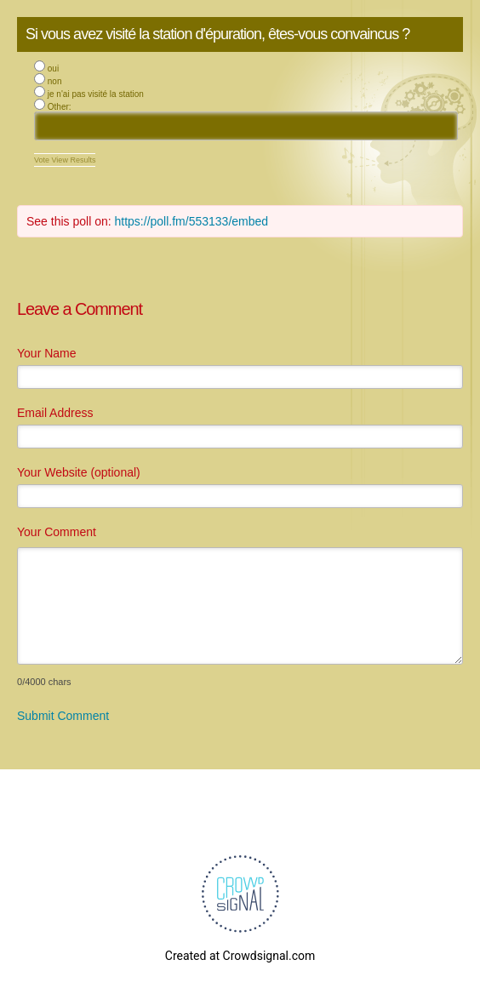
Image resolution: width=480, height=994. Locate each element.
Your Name (47, 353)
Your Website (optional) (78, 472)
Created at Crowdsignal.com (240, 956)
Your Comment (56, 532)
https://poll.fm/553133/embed (192, 221)
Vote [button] (43, 160)
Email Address (55, 413)
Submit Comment (63, 716)
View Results (74, 160)
